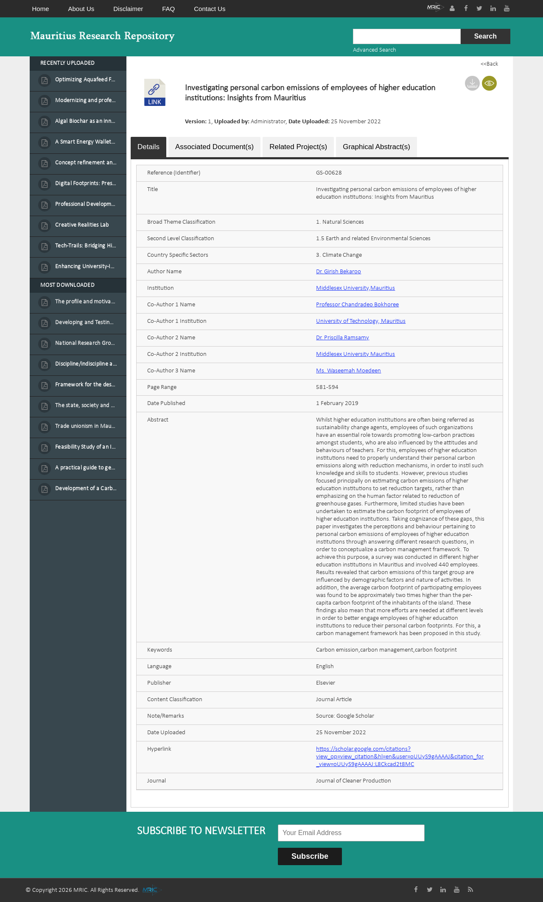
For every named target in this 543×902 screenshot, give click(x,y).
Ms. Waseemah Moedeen (348, 370)
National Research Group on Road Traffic (86, 343)
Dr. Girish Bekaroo (338, 271)
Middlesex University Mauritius (355, 354)
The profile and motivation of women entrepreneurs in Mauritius (86, 302)
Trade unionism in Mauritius (86, 426)
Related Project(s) (298, 146)
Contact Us (209, 8)
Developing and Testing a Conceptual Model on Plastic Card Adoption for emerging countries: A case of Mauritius (86, 322)
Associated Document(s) (214, 146)
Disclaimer (128, 8)
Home (40, 8)
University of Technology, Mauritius (361, 321)
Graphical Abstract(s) (376, 146)
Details (148, 146)
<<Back (489, 64)
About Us (81, 8)
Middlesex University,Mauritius (355, 288)
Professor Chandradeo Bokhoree (357, 304)
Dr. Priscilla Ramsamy (342, 337)
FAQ (168, 8)
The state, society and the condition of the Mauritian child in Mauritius (86, 405)
